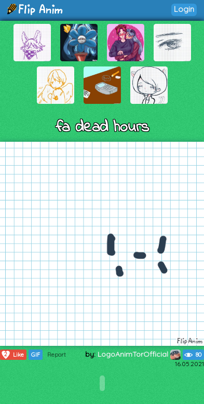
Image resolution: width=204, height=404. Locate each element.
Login (184, 9)
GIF (35, 354)
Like (12, 354)
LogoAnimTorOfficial (139, 354)
